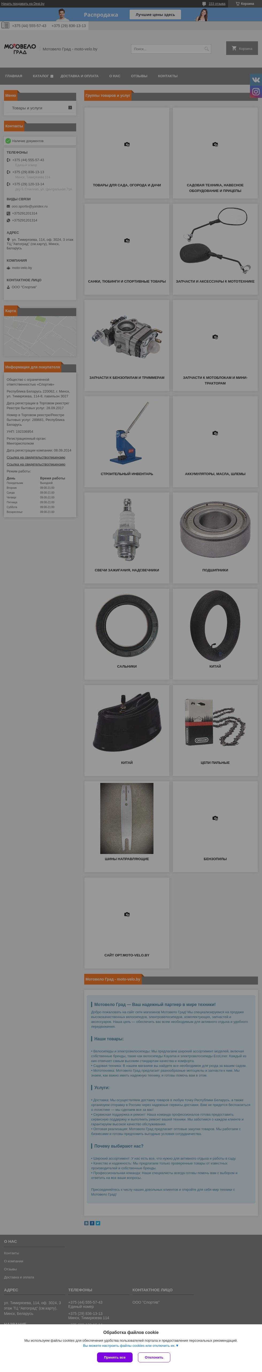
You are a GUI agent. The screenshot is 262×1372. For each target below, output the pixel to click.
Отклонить (154, 1357)
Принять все (115, 1357)
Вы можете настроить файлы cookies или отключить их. (129, 1346)
